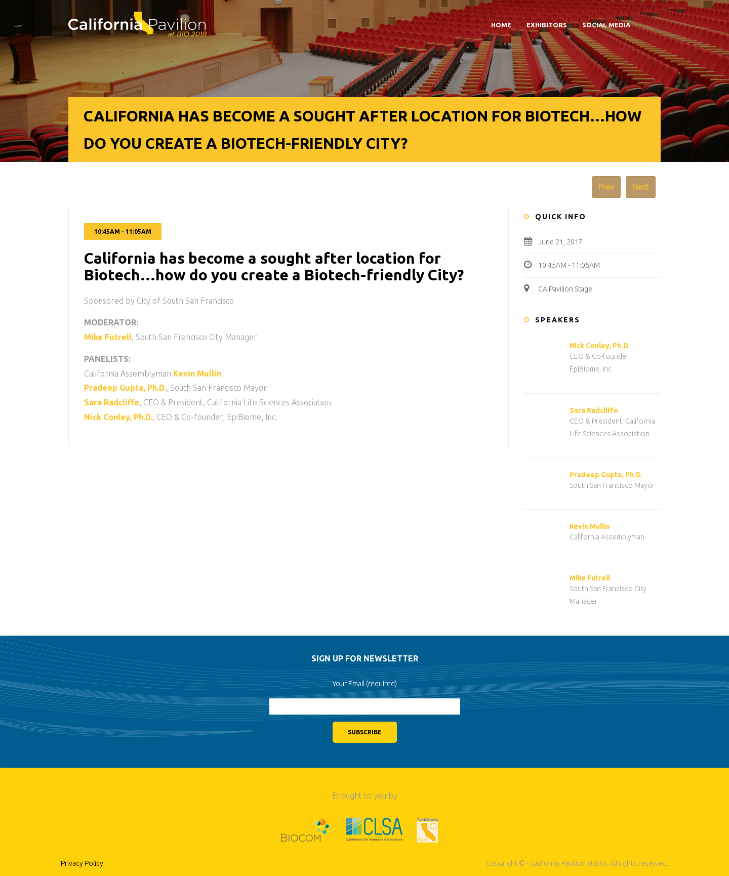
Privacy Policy (82, 863)
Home (501, 24)
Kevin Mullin (590, 526)
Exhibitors (546, 24)
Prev (606, 186)
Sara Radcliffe (594, 410)
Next (640, 186)
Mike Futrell (590, 578)
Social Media (606, 24)
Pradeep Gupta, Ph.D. (606, 475)
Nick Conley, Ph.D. (600, 346)
